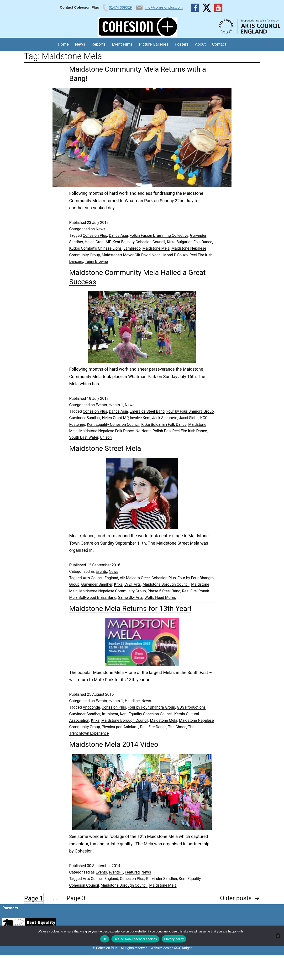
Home (63, 44)
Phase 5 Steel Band (163, 591)
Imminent (110, 714)
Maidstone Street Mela (105, 448)
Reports (98, 44)
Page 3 (76, 898)
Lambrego (132, 248)
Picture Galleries (153, 44)
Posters (182, 44)
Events (101, 405)
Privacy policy (174, 939)
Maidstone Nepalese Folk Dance (106, 431)
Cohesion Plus (95, 235)
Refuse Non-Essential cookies (135, 939)
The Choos (177, 727)
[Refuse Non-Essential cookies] (278, 935)
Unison (106, 437)
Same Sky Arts (130, 597)
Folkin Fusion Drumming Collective (159, 235)
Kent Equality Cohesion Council (138, 242)
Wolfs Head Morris (160, 597)
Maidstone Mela (155, 248)
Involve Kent (140, 418)
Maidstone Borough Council (165, 584)
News (80, 44)
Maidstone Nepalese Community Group (112, 591)
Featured (132, 872)
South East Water (83, 437)
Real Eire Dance (153, 727)
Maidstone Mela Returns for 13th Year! (130, 608)
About (200, 44)
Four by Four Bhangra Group (190, 411)
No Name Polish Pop (153, 431)
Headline (132, 701)
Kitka (118, 584)
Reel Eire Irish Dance (189, 431)
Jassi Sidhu (189, 418)
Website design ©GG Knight (171, 948)
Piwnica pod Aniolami (120, 727)
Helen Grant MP (98, 242)
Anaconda (91, 707)
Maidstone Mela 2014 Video (113, 744)
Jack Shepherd (164, 418)
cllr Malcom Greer (135, 578)
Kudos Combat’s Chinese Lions (95, 248)
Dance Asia (118, 235)
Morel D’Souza (175, 255)
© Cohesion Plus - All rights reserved (120, 948)
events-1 (116, 405)
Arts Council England (100, 578)
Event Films (122, 44)
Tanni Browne (96, 261)
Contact (219, 44)
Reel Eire (189, 591)
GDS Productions (191, 707)
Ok (105, 939)
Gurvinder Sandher (84, 418)
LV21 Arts (132, 584)
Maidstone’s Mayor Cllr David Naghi (132, 255)
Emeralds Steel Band (147, 411)
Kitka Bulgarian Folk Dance (189, 242)
